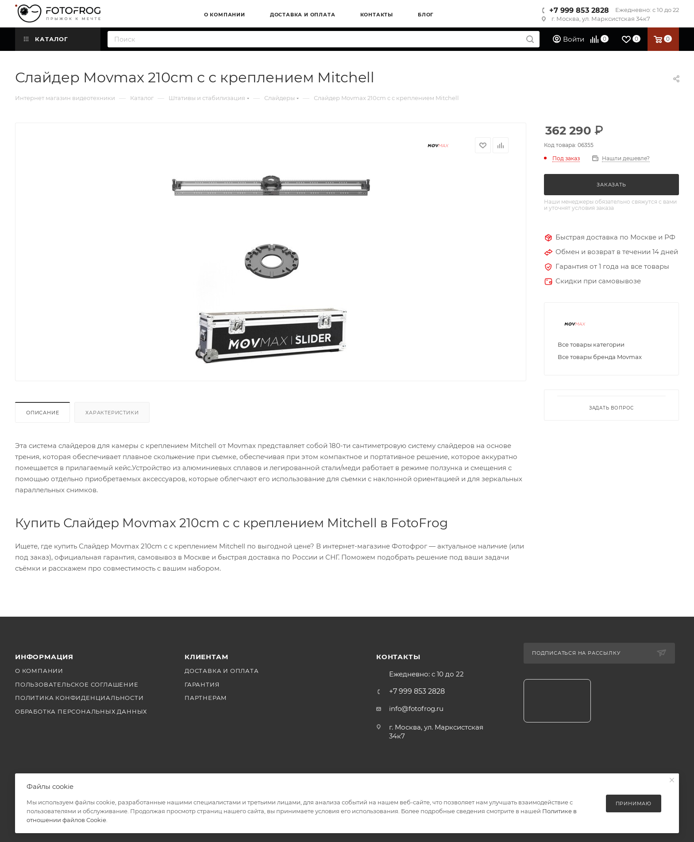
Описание (42, 412)
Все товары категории (591, 344)
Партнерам (206, 697)
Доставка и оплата (222, 670)
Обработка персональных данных (81, 711)
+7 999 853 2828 (579, 10)
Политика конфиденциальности (79, 697)
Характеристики (112, 412)
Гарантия (202, 684)
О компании (39, 670)
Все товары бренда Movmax (600, 356)
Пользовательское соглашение (77, 684)
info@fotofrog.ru (416, 708)
